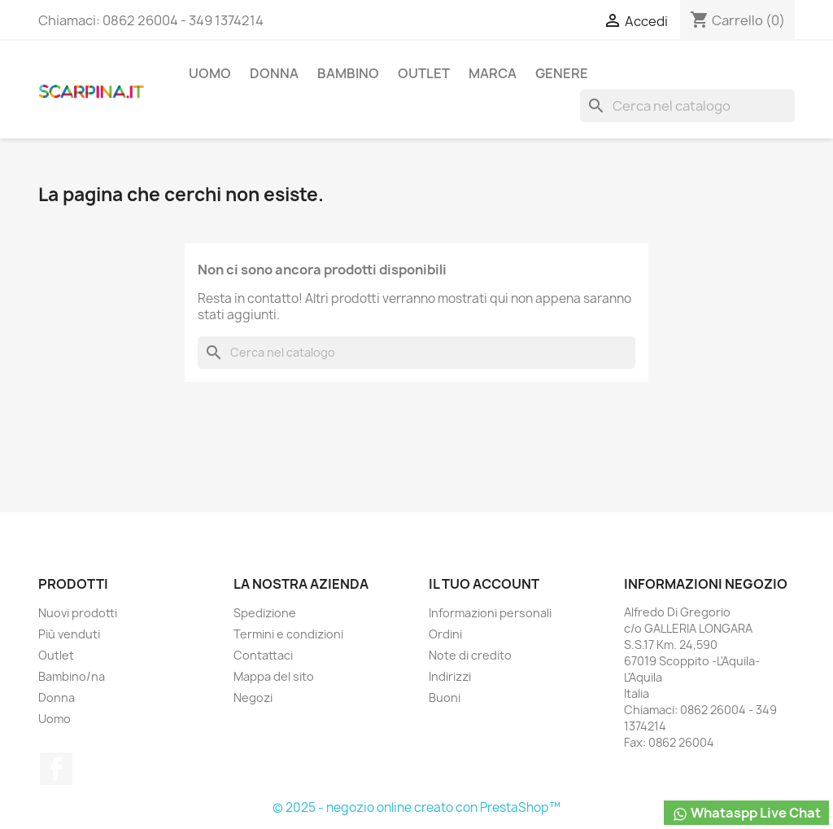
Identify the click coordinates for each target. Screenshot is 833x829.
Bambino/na (71, 676)
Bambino (348, 73)
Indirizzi (450, 676)
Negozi (253, 697)
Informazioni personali (490, 613)
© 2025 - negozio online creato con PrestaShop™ (416, 807)
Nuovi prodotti (77, 613)
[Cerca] (687, 106)
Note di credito (470, 655)
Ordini (445, 634)
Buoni (444, 697)
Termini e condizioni (288, 634)
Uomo (210, 73)
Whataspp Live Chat (746, 813)
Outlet (424, 73)
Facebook (56, 768)
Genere (561, 73)
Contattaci (263, 655)
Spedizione (264, 613)
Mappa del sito (273, 676)
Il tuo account (484, 584)
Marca (493, 73)
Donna (274, 73)
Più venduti (69, 634)
